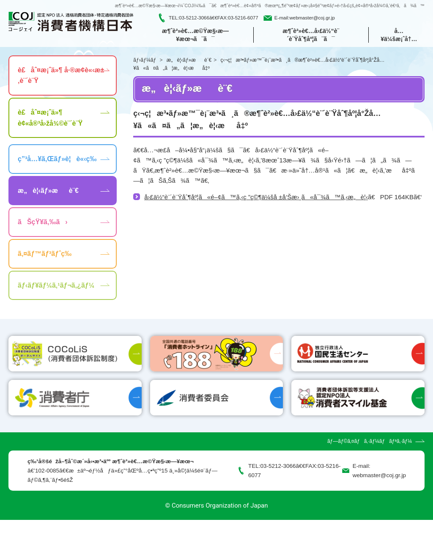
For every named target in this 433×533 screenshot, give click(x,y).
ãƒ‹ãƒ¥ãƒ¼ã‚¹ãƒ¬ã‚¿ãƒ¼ (56, 286)
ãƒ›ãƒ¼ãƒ (145, 61)
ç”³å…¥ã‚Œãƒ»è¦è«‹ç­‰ (57, 160)
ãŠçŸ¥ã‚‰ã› (43, 223)
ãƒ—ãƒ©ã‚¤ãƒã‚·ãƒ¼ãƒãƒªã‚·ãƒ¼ (369, 454)
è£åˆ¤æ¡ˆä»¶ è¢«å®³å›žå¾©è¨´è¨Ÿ (50, 119)
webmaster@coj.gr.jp (312, 18)
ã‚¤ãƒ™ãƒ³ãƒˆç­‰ (44, 254)
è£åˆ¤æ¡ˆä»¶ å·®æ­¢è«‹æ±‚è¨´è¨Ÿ (61, 76)
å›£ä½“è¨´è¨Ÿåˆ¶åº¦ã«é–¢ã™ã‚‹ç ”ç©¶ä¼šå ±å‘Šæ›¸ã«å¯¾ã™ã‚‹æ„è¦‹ (256, 198)
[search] (378, 18)
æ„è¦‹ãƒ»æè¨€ (189, 61)
